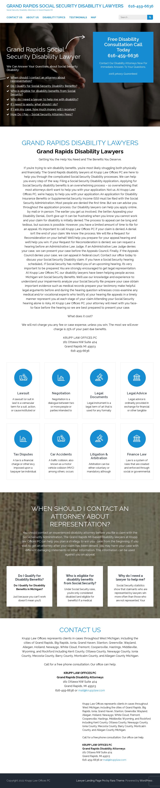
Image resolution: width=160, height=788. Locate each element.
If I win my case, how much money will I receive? (43, 109)
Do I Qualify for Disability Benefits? (29, 577)
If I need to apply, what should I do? (34, 104)
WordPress (146, 780)
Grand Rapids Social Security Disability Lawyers (65, 6)
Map (93, 17)
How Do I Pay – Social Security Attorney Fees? (41, 114)
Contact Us (14, 17)
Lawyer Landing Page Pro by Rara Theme (100, 780)
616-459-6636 (140, 6)
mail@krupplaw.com (91, 690)
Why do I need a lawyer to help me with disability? (44, 99)
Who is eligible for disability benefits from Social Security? (80, 579)
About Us (32, 17)
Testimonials (78, 17)
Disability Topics (54, 17)
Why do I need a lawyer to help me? (130, 577)
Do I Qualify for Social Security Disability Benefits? (43, 86)
